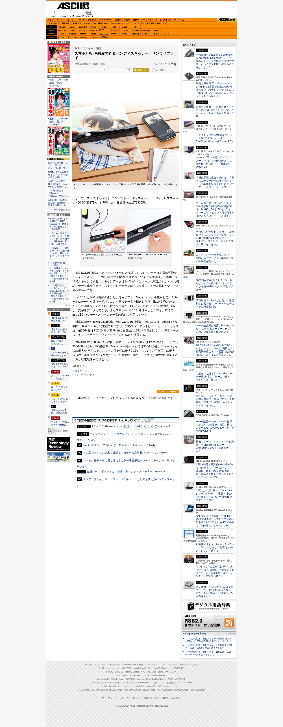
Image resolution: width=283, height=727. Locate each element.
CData (124, 34)
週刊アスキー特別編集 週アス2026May (58, 82)
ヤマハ (156, 34)
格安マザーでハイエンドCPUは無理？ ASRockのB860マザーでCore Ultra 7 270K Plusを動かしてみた (215, 446)
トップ (50, 19)
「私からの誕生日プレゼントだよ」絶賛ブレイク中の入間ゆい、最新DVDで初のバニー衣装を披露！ (59, 238)
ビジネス (71, 19)
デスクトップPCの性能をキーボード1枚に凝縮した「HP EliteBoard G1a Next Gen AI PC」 (215, 138)
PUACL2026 (160, 23)
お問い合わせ (161, 698)
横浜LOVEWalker (116, 690)
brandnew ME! (104, 37)
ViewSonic (145, 30)
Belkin (156, 30)
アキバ (150, 19)
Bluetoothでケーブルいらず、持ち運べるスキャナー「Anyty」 (120, 445)
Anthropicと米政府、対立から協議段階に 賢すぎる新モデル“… (58, 203)
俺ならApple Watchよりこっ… (59, 342)
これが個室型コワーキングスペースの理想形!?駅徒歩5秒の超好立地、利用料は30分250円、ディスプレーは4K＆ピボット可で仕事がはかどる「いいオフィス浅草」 (215, 209)
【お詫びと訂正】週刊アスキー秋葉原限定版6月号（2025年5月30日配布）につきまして (208, 646)
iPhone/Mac (105, 19)
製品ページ (81, 370)
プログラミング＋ (158, 683)
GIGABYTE (93, 30)
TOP (87, 665)
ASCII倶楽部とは (61, 209)
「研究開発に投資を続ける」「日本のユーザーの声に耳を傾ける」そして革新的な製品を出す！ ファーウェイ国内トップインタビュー (215, 182)
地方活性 (150, 23)
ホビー (127, 19)
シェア (106, 69)
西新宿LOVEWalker (133, 690)
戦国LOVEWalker (198, 690)
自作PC (136, 19)
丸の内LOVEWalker (181, 690)
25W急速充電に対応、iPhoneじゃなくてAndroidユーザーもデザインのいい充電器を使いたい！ (215, 328)
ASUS (124, 27)
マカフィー (62, 37)
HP (135, 27)
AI (57, 19)
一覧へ (66, 305)
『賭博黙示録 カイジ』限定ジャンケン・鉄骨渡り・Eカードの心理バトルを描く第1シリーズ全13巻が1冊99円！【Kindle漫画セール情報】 (59, 272)
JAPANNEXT (83, 37)
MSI (114, 27)
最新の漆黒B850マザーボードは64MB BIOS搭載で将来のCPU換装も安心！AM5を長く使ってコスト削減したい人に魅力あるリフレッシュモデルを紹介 (215, 89)
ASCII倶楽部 (227, 20)
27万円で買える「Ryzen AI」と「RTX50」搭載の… (58, 193)
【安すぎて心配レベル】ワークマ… (59, 365)
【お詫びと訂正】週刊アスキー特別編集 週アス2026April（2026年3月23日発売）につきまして (208, 640)
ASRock (114, 30)
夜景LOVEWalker (149, 690)
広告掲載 (175, 698)
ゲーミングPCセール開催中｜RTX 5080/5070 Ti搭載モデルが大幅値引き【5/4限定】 (59, 224)
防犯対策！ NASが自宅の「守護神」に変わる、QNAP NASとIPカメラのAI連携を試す (215, 303)
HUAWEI (135, 30)
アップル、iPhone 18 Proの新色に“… (60, 423)
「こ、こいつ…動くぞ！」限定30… (60, 400)
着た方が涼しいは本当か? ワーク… (59, 388)
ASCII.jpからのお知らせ (194, 633)
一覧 (128, 70)
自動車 (118, 19)
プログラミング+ (132, 23)
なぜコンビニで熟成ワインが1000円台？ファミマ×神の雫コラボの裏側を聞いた (214, 258)
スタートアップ (169, 20)
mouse (72, 27)
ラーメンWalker (83, 690)
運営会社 (148, 698)
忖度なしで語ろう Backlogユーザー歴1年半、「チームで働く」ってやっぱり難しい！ (214, 376)
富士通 (62, 27)
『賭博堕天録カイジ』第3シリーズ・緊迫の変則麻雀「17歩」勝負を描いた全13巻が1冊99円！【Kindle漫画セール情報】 (59, 293)
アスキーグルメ (90, 23)
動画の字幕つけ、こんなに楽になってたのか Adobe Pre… (58, 165)
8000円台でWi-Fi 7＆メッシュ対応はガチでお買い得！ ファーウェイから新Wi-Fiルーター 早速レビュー (215, 285)
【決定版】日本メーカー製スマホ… (59, 319)
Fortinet (145, 34)
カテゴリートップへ (168, 391)
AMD (72, 30)
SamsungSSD (101, 30)
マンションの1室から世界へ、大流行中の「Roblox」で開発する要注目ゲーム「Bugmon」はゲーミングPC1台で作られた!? (215, 571)
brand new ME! (159, 675)
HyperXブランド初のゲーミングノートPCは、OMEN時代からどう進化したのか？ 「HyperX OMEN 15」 (214, 162)
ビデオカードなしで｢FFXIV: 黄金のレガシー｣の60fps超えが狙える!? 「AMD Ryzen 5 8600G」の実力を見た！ (215, 591)
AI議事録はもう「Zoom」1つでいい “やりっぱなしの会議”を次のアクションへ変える (215, 547)
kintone (83, 34)
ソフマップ (93, 37)
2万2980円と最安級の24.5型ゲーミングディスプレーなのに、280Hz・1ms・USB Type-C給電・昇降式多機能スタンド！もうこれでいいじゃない (215, 470)
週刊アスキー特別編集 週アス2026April (58, 121)
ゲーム (181, 20)
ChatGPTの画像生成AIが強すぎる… (60, 354)
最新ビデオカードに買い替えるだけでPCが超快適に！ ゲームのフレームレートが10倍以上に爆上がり (215, 111)
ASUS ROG (83, 30)
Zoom (166, 34)
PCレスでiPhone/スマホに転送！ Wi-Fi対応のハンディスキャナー (133, 426)
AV (144, 19)
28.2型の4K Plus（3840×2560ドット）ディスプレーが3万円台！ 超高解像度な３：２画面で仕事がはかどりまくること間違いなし (215, 350)
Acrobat (72, 34)
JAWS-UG (119, 672)
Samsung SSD (103, 679)
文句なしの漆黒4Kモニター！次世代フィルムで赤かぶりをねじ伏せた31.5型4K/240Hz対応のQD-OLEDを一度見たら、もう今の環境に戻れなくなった (215, 238)
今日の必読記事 (109, 686)
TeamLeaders (117, 23)
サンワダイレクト (85, 374)
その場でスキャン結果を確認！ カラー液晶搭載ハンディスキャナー (125, 452)
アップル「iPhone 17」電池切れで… (60, 377)
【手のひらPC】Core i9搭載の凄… (60, 412)
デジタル (92, 19)
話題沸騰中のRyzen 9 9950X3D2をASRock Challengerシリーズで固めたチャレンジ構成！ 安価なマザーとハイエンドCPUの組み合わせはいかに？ (215, 61)
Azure (93, 34)
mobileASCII (151, 686)
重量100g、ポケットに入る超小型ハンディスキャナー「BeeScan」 (128, 471)
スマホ (158, 19)
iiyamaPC (83, 27)
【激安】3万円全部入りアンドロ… (59, 331)
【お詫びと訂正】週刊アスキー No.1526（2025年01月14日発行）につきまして (209, 653)
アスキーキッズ (53, 23)
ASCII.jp (73, 5)
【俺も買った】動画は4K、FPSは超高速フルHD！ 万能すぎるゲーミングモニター (59, 253)
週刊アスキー (103, 23)
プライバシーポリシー (130, 698)
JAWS (61, 34)
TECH (82, 19)
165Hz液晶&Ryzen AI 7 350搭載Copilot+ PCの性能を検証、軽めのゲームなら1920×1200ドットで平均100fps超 (215, 426)
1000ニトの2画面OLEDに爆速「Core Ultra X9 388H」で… (58, 184)
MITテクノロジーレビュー (168, 686)
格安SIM (65, 23)
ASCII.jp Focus (58, 214)
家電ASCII (77, 23)
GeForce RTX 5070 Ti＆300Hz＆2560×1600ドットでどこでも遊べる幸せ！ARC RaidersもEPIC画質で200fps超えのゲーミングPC (215, 521)
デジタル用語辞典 (137, 686)
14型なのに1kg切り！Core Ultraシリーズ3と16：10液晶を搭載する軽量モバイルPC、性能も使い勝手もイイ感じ (214, 495)
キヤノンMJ (72, 37)
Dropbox (114, 34)
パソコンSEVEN (103, 26)
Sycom (93, 27)
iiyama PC (136, 668)
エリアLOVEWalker (100, 690)
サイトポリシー (109, 698)
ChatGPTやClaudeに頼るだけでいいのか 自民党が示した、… (58, 175)
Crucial (125, 30)
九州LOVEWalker (165, 690)
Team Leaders (143, 683)
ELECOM (62, 30)
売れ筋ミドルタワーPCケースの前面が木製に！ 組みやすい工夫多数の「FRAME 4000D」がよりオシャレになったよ (215, 400)
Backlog (135, 34)
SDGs (143, 23)
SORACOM (131, 679)
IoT (63, 19)
